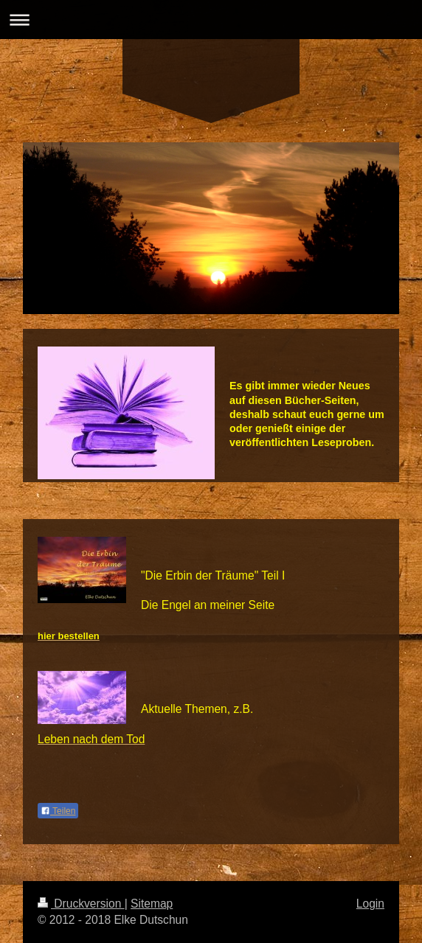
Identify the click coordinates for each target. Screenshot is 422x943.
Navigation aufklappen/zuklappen (211, 19)
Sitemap (152, 903)
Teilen (58, 811)
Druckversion (81, 903)
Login (370, 903)
